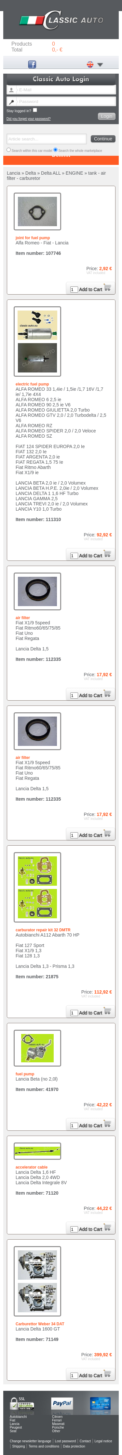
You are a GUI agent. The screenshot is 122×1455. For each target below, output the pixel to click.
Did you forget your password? (29, 119)
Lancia (14, 1424)
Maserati (58, 1424)
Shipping (18, 1446)
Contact (85, 1441)
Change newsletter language (30, 1441)
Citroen (57, 1417)
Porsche (58, 1427)
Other (56, 1431)
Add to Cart (95, 289)
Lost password (65, 1441)
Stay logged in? (22, 110)
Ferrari (56, 1420)
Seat (13, 1431)
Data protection (74, 1446)
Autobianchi (18, 1417)
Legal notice (103, 1441)
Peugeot (16, 1427)
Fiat (12, 1420)
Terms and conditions (44, 1446)
